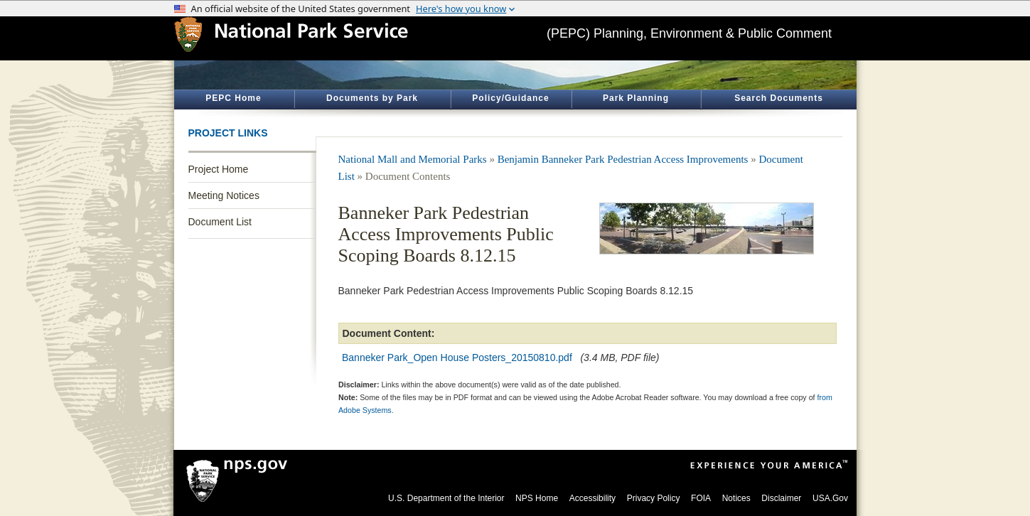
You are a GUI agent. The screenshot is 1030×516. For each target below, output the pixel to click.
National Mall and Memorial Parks (412, 159)
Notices (736, 498)
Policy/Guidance (510, 98)
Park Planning (636, 98)
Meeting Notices (223, 195)
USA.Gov (830, 498)
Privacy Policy (653, 498)
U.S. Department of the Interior (446, 498)
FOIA (701, 498)
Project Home (218, 169)
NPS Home (536, 498)
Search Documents (778, 98)
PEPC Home (233, 98)
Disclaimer (781, 498)
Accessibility (592, 498)
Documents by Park (372, 98)
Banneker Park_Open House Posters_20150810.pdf (457, 357)
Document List (220, 221)
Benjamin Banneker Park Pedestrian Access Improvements (623, 159)
